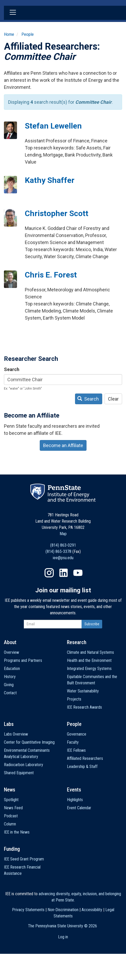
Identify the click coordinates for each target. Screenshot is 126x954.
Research (76, 642)
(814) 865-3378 (58, 551)
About (10, 642)
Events (74, 790)
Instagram (49, 572)
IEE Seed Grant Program (24, 859)
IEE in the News (17, 832)
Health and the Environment (89, 660)
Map (63, 533)
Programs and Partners (23, 660)
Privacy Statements (28, 909)
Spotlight (11, 799)
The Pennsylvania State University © (62, 925)
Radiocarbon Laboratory (23, 764)
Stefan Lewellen (53, 125)
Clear (113, 399)
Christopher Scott (56, 213)
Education (12, 668)
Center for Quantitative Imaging (29, 742)
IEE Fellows (76, 750)
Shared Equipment (19, 772)
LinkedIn (63, 572)
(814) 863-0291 (63, 545)
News (9, 790)
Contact (10, 692)
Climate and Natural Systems (90, 652)
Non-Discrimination (63, 909)
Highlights (75, 799)
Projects (74, 699)
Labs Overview (16, 734)
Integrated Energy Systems (89, 668)
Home (9, 34)
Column (10, 824)
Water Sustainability (83, 691)
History (10, 676)
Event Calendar (79, 807)
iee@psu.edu (63, 557)
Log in (63, 936)
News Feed (13, 807)
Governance (76, 734)
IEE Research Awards (84, 707)
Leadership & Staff (82, 766)
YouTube (77, 572)
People (27, 34)
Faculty (73, 742)
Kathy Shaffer (50, 180)
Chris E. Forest (51, 274)
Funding (12, 849)
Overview (11, 652)
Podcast (11, 815)
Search (11, 369)
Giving (9, 684)
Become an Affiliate (63, 445)
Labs (9, 724)
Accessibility (92, 909)
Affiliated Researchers (85, 758)
